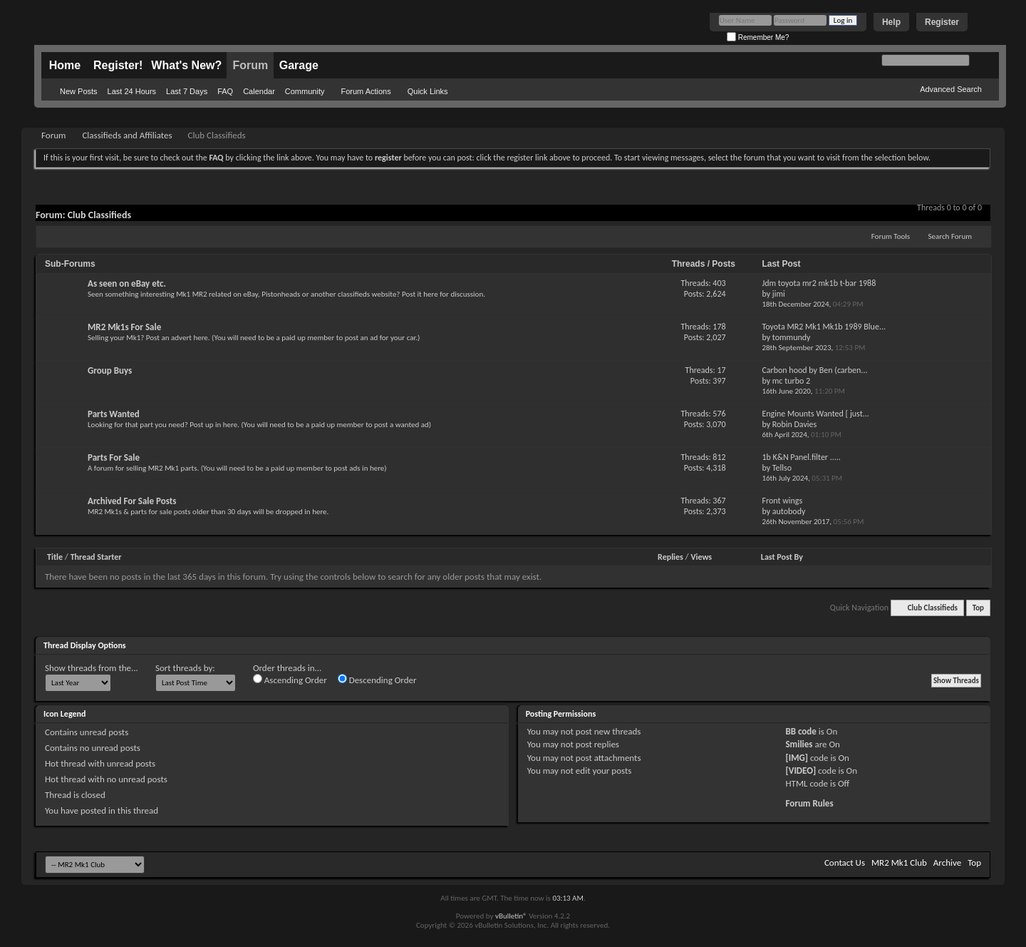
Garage (298, 65)
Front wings (782, 501)
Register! (117, 65)
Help (891, 22)
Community (305, 91)
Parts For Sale (114, 457)
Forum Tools (890, 236)
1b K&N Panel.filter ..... (801, 457)
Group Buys (110, 370)
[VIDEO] (800, 770)
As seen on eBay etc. (127, 283)
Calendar (259, 91)
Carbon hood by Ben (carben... (814, 370)
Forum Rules (809, 803)
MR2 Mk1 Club (899, 862)
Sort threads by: (185, 667)
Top (978, 608)
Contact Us (844, 862)
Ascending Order (290, 679)
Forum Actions (365, 91)
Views (701, 557)
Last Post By (782, 557)
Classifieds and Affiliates (127, 135)
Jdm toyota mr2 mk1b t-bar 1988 (819, 283)
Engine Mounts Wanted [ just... (815, 414)
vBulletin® (511, 916)
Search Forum (950, 236)
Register (942, 22)
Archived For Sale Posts (132, 501)
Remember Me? (758, 37)
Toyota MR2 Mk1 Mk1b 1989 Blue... (824, 327)
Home (65, 65)
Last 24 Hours (132, 91)
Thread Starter (96, 557)
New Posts (79, 91)
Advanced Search (951, 89)
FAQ (225, 91)
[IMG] (796, 757)
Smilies (798, 744)
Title (55, 557)
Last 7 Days (186, 91)
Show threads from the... (91, 667)
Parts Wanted (114, 414)
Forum (250, 65)
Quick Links (428, 91)
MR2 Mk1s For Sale (124, 327)
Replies (670, 557)
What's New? (186, 65)
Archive (947, 862)
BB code (800, 731)
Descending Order (377, 679)
